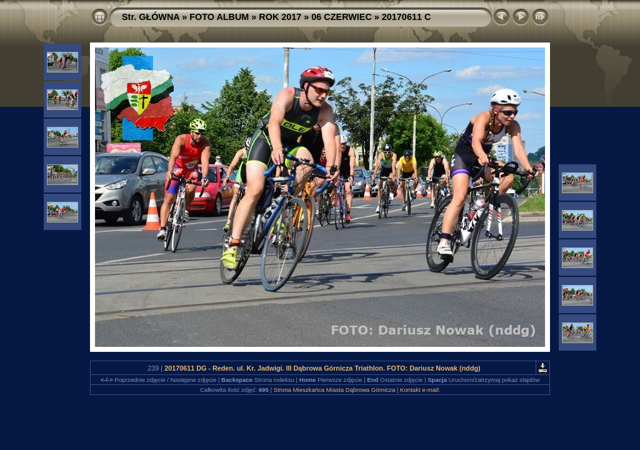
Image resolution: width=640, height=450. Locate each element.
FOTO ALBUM (219, 17)
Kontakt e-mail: (420, 389)
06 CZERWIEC (341, 17)
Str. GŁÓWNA (150, 17)
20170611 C (406, 17)
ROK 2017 (280, 17)
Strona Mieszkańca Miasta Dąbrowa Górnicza (335, 389)
